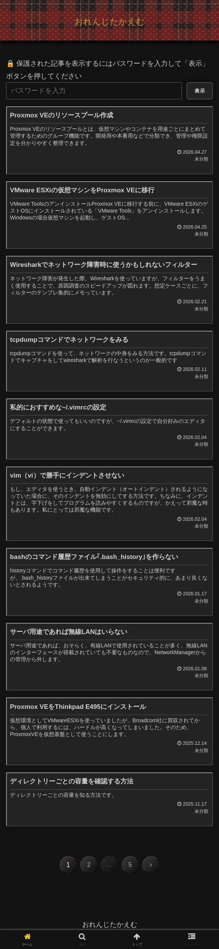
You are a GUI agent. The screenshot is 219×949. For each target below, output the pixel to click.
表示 (200, 91)
